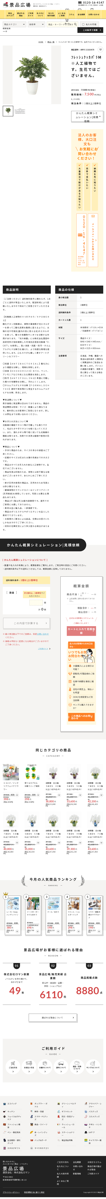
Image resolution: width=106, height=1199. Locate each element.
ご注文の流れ (63, 1162)
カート (67, 23)
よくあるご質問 (63, 1182)
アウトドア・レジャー (93, 1105)
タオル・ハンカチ (93, 1126)
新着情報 (77, 1173)
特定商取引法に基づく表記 (34, 1194)
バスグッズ (91, 1111)
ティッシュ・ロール (65, 1126)
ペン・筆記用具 (11, 1132)
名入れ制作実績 (63, 1175)
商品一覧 (50, 42)
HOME (41, 42)
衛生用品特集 (65, 1140)
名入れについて (63, 1168)
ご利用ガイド (43, 648)
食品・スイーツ (38, 1124)
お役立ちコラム (94, 1162)
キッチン (9, 1111)
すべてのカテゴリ (39, 1148)
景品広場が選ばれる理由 (94, 1168)
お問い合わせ (43, 634)
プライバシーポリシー (11, 1194)
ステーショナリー (66, 1134)
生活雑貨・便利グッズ (11, 1141)
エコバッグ (10, 1103)
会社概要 (77, 1162)
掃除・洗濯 (37, 1111)
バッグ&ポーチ (38, 1140)
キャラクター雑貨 (92, 1141)
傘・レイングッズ (38, 1134)
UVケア (89, 1132)
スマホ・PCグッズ (39, 1118)
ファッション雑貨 (11, 1126)
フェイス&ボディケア (12, 1118)
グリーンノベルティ (66, 1105)
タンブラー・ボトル (38, 1105)
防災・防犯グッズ (66, 1118)
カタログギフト (11, 1148)
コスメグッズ (92, 1116)
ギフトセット (65, 1111)
